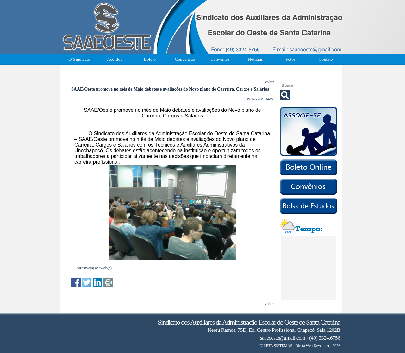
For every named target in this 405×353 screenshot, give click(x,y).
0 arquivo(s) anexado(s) (94, 268)
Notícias (255, 59)
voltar (269, 82)
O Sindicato (79, 59)
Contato (326, 59)
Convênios (220, 59)
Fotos (290, 59)
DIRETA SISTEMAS (275, 346)
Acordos (114, 59)
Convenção (185, 59)
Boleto (150, 59)
